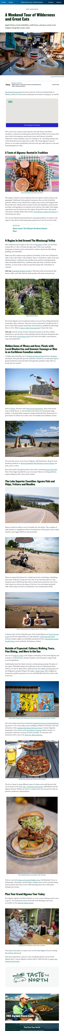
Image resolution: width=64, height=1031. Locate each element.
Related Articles (16, 225)
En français (51, 2)
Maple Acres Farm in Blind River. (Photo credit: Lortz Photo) (32, 945)
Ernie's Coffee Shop (22, 875)
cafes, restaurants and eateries (32, 787)
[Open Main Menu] (4, 2)
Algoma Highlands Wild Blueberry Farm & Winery (38, 463)
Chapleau (53, 356)
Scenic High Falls (51, 470)
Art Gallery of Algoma (34, 730)
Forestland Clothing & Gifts (21, 271)
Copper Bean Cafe (23, 336)
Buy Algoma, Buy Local (13, 953)
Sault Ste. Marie (18, 655)
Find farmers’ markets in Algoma (45, 212)
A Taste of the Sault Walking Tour (28, 880)
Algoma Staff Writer (17, 83)
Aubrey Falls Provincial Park (30, 328)
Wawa (13, 409)
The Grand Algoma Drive (13, 92)
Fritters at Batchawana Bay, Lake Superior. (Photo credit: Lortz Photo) (32, 629)
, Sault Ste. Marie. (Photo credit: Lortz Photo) (36, 875)
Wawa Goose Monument (34, 409)
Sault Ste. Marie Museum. (34, 735)
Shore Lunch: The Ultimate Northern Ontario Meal (30, 229)
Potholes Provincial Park (35, 356)
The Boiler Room (22, 779)
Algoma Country (34, 9)
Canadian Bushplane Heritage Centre (29, 728)
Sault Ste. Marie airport (25, 903)
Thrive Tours (39, 671)
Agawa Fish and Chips (26, 192)
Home (27, 9)
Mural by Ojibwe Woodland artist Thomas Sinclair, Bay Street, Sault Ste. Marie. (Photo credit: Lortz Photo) (32, 718)
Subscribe (59, 2)
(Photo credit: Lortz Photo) (32, 316)
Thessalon (38, 245)
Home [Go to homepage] (11, 2)
